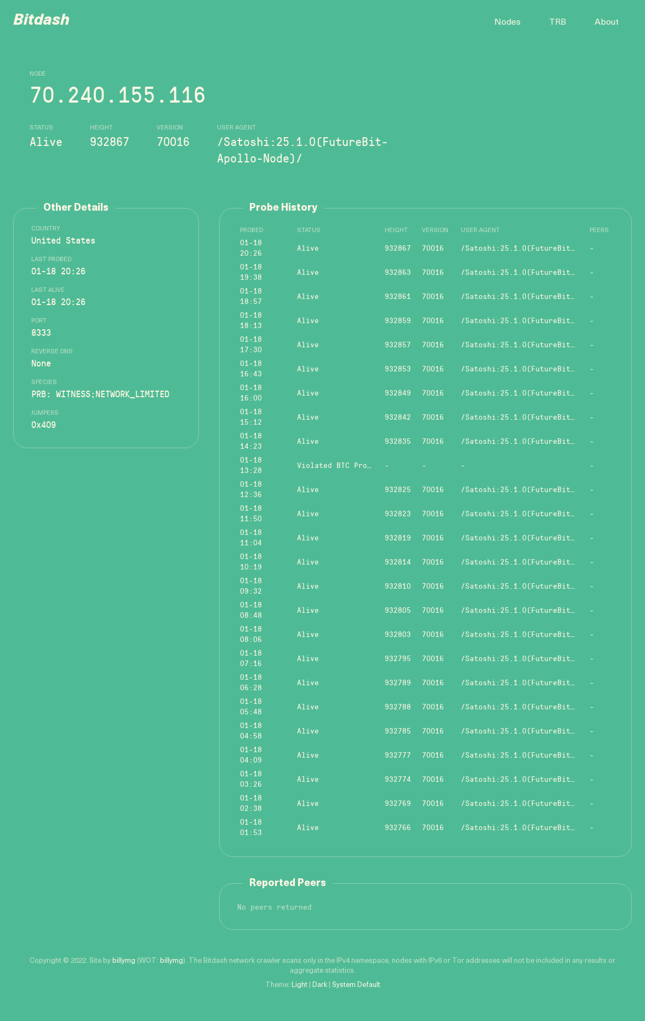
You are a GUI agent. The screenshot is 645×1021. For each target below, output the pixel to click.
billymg (123, 960)
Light (299, 985)
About (607, 22)
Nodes (507, 22)
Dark (319, 985)
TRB (557, 22)
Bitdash (41, 21)
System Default (356, 985)
